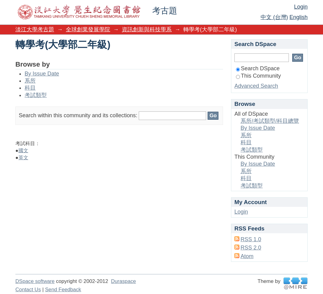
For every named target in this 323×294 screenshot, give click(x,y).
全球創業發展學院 (88, 29)
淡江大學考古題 (34, 29)
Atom (247, 256)
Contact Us (28, 289)
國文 (23, 150)
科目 (30, 88)
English (298, 17)
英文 (23, 157)
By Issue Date (42, 74)
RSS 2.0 (251, 248)
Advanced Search (256, 86)
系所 (30, 81)
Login (301, 7)
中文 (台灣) (274, 17)
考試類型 (36, 95)
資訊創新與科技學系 (147, 29)
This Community (258, 76)
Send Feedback (63, 289)
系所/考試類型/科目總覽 (270, 121)
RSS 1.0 (251, 239)
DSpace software (34, 281)
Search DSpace (258, 68)
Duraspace (123, 281)
